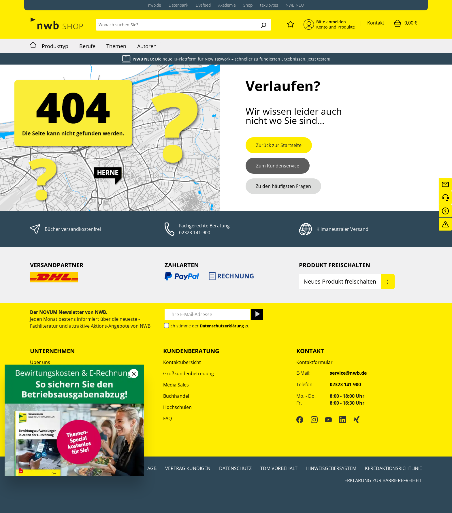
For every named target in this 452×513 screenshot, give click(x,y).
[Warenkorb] (405, 23)
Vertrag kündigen (187, 468)
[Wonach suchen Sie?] (176, 25)
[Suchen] (263, 25)
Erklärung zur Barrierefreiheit (383, 480)
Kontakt (375, 23)
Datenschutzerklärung (222, 326)
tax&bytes (269, 5)
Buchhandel (176, 396)
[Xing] (356, 419)
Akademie (227, 5)
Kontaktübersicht (182, 362)
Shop (248, 5)
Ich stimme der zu (210, 326)
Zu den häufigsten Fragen (283, 186)
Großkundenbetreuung (188, 373)
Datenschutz (235, 468)
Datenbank (178, 5)
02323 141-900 (194, 232)
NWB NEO (295, 5)
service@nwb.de (348, 373)
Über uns (40, 362)
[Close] (133, 373)
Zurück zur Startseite (279, 145)
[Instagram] (314, 419)
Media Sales (176, 385)
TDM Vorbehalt (278, 468)
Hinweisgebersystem (331, 468)
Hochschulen (177, 407)
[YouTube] (328, 419)
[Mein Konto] (329, 24)
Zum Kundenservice (277, 166)
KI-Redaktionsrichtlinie (393, 468)
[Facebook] (299, 419)
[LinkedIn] (342, 419)
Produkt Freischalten (334, 265)
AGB (152, 468)
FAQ (167, 418)
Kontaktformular (314, 362)
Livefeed (203, 5)
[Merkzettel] (290, 23)
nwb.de (154, 5)
